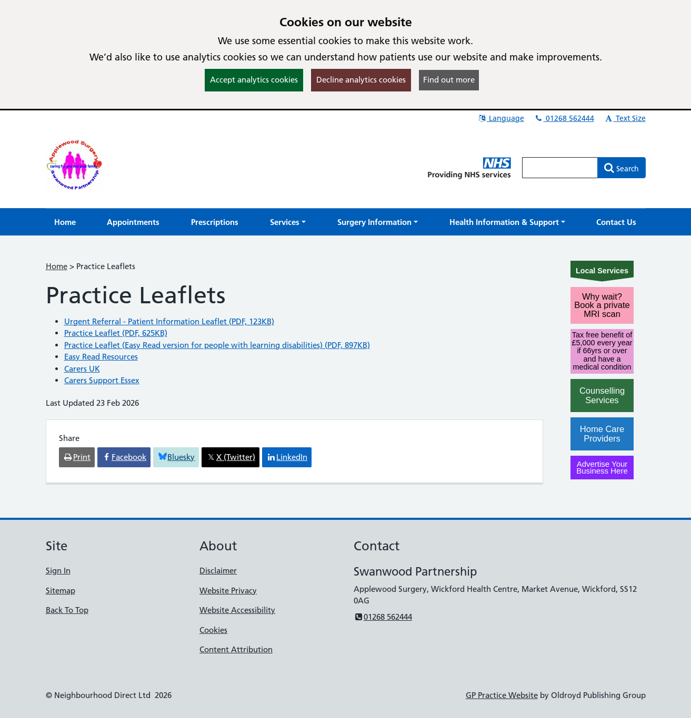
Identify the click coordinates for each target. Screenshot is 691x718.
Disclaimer (218, 571)
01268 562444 (564, 118)
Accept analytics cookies (254, 80)
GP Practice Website (502, 695)
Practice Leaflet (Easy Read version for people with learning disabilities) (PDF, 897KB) (217, 345)
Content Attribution (236, 649)
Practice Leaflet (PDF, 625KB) (115, 333)
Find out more (449, 80)
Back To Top (67, 610)
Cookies (213, 630)
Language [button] (500, 118)
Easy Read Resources (101, 357)
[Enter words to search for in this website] (560, 167)
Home (56, 266)
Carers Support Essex (101, 380)
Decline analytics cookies (361, 80)
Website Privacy (228, 591)
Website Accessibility (237, 610)
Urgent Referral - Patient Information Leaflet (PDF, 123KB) (169, 321)
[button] (288, 222)
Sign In (58, 571)
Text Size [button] (625, 118)
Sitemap (60, 591)
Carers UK (82, 369)
